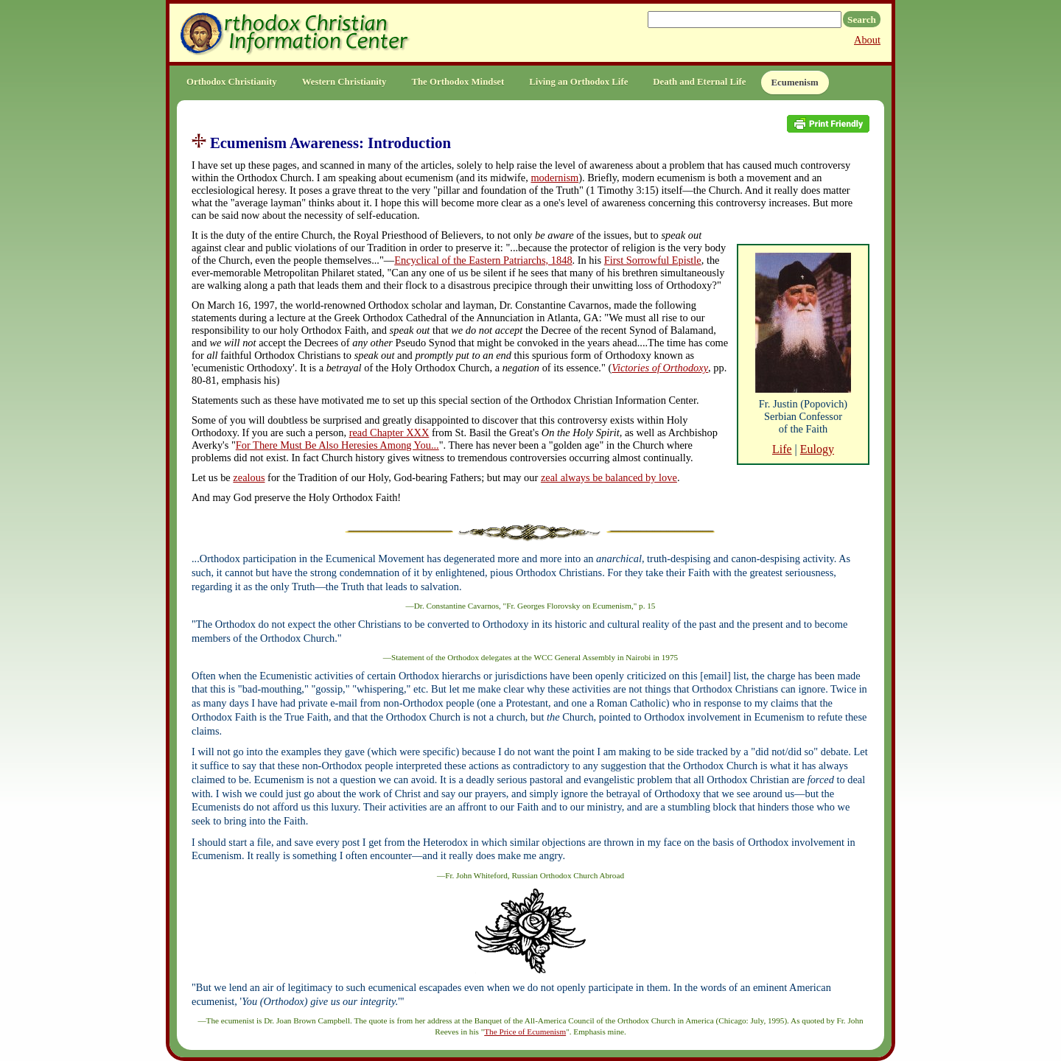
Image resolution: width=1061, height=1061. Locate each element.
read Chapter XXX (389, 432)
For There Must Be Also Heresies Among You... (337, 445)
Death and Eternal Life (699, 82)
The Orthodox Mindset (457, 82)
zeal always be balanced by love (609, 477)
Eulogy (817, 449)
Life (782, 449)
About (867, 40)
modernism (554, 177)
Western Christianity (344, 82)
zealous (249, 477)
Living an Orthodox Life (578, 82)
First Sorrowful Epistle (652, 260)
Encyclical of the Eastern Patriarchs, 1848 (483, 260)
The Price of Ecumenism (525, 1031)
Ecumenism (795, 82)
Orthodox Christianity (231, 82)
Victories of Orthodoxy (660, 368)
